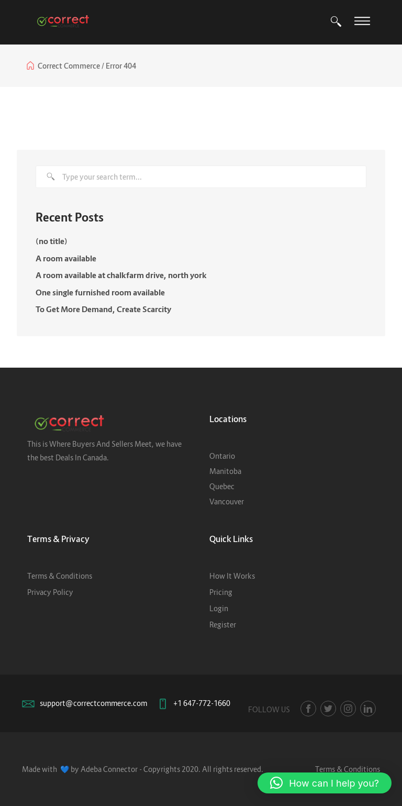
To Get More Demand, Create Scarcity (103, 309)
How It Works (232, 575)
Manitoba (225, 471)
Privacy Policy (50, 592)
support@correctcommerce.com (93, 703)
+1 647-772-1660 (201, 703)
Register (222, 624)
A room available (66, 258)
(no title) (52, 241)
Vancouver (226, 501)
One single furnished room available (100, 292)
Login (218, 608)
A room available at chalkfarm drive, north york (121, 275)
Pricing (220, 592)
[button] (325, 782)
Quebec (221, 486)
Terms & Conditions (59, 575)
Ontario (222, 455)
